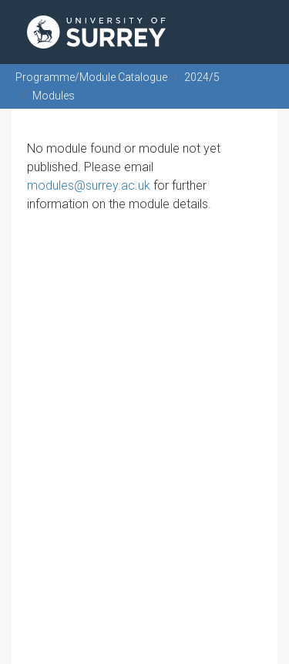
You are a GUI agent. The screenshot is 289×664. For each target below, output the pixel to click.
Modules (53, 95)
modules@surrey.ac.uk (88, 185)
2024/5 (202, 77)
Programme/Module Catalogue (91, 77)
